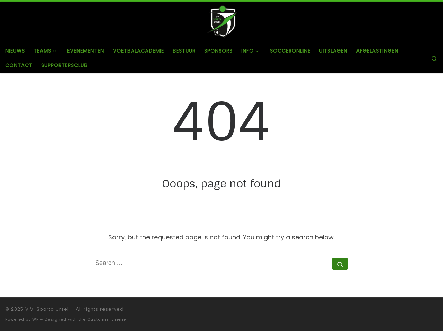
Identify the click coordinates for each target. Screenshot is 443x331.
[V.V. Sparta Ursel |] (221, 21)
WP (35, 319)
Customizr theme (106, 319)
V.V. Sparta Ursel (47, 309)
